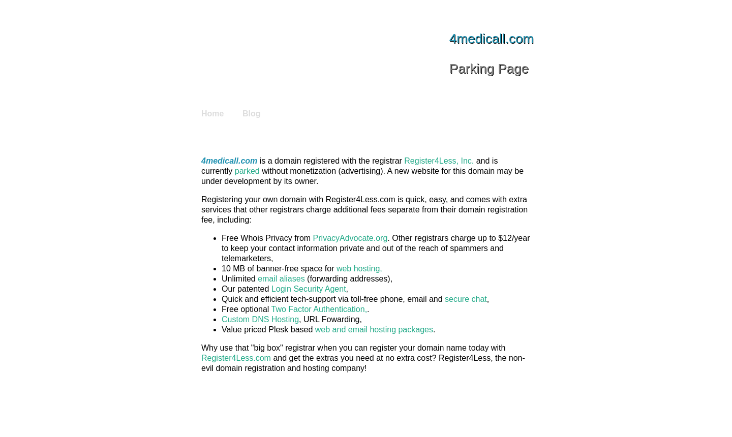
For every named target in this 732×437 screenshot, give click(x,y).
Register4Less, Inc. (439, 161)
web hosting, (359, 268)
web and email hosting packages (374, 329)
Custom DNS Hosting (260, 319)
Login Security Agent (308, 289)
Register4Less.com (236, 358)
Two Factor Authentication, (319, 309)
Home (212, 113)
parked (247, 171)
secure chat (466, 299)
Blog (251, 113)
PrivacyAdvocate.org (350, 238)
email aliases (281, 278)
